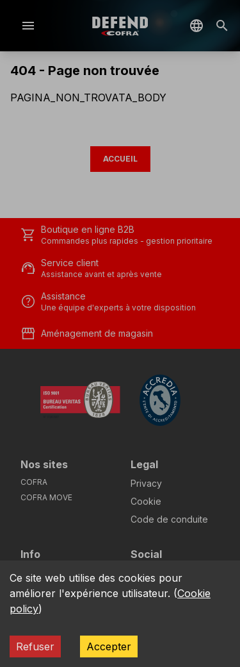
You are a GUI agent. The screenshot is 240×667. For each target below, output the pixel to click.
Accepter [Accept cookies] (108, 646)
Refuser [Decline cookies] (35, 646)
